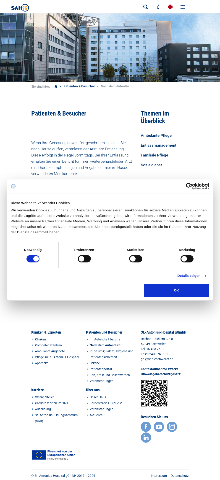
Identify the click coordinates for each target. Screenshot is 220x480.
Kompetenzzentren (48, 345)
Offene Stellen (45, 397)
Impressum (159, 475)
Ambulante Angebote (50, 351)
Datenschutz (180, 475)
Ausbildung (43, 409)
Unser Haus (98, 397)
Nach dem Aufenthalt (105, 345)
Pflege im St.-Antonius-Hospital (57, 357)
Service (95, 363)
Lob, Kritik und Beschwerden (110, 375)
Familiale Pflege (154, 155)
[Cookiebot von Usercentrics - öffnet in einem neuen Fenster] (189, 186)
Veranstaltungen (101, 381)
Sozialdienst (151, 165)
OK (176, 290)
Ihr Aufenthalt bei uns (105, 339)
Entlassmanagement (158, 145)
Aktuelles (96, 415)
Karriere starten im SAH (51, 403)
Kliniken (40, 339)
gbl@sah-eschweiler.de (157, 359)
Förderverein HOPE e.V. (106, 403)
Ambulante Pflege (156, 135)
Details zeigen (188, 276)
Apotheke (41, 363)
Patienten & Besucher (79, 86)
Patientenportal (101, 369)
